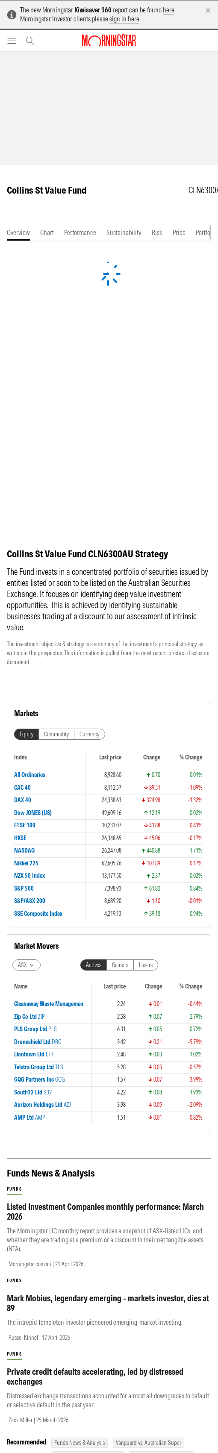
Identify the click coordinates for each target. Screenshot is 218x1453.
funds (14, 869)
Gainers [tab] (120, 752)
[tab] (18, 233)
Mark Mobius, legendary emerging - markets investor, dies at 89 (108, 983)
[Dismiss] (208, 10)
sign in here (124, 19)
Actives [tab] (93, 752)
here (168, 10)
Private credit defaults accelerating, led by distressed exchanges (95, 1056)
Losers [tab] (146, 752)
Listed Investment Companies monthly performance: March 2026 (105, 891)
